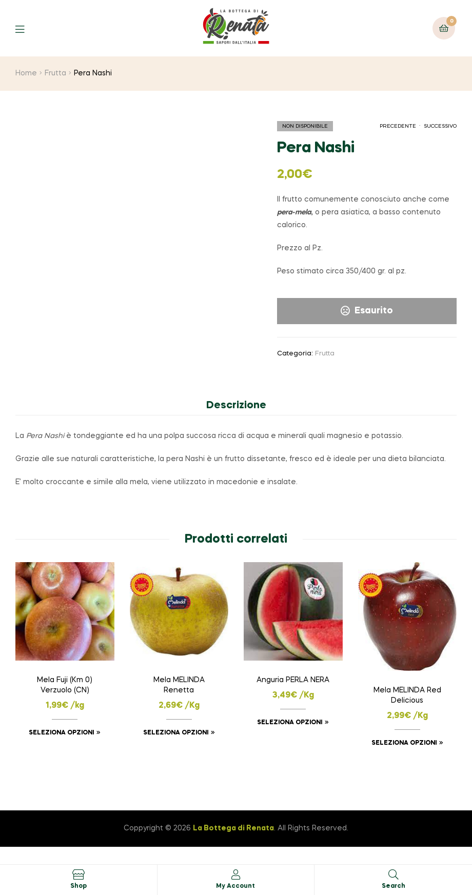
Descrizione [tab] (236, 406)
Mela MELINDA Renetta (179, 685)
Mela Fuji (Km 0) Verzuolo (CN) (64, 685)
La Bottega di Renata (233, 828)
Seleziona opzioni (61, 733)
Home (26, 73)
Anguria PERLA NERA (293, 680)
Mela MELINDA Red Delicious (407, 695)
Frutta (55, 73)
